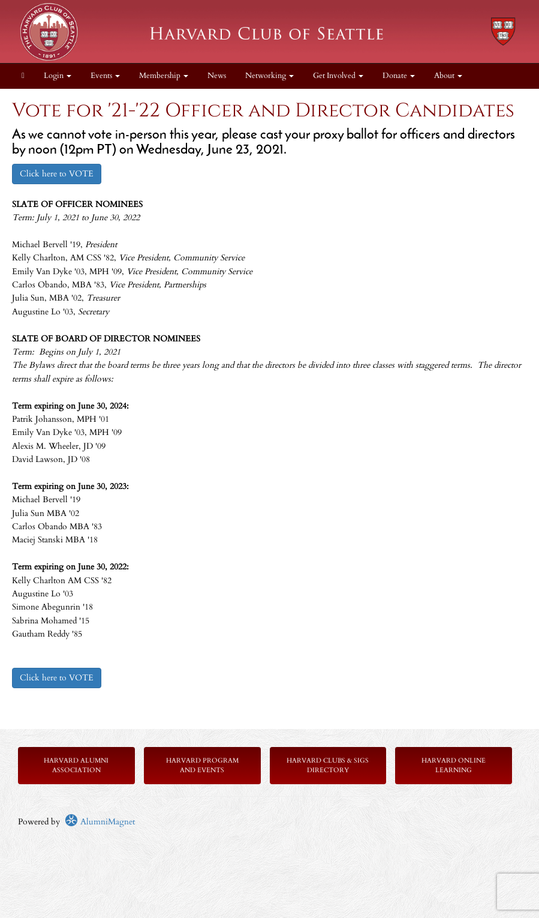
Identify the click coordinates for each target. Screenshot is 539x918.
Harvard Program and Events (202, 765)
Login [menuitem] (57, 76)
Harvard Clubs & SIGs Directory (328, 765)
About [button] (448, 76)
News (216, 76)
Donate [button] (399, 76)
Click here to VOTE (57, 173)
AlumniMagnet (100, 821)
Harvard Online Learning (453, 765)
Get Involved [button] (338, 76)
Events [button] (105, 76)
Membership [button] (163, 76)
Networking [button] (269, 76)
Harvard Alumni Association (76, 765)
